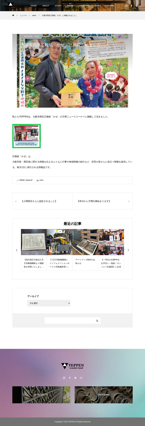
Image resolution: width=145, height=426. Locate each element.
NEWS (70, 6)
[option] (34, 250)
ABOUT (45, 6)
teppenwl (29, 180)
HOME (34, 6)
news (37, 36)
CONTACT (109, 6)
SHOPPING (84, 6)
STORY (58, 6)
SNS (97, 6)
